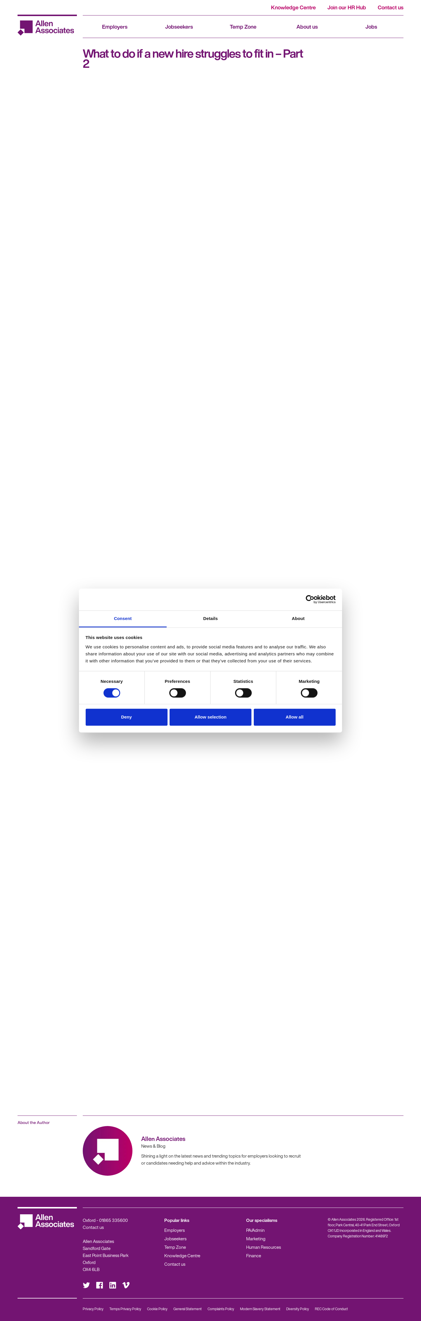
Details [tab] (210, 618)
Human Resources (263, 1247)
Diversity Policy (297, 1308)
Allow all (294, 717)
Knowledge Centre (293, 7)
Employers (114, 26)
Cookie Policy (157, 1308)
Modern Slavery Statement (260, 1308)
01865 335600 (113, 1220)
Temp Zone (243, 26)
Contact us (390, 7)
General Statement (187, 1308)
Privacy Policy (93, 1308)
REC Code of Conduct (331, 1308)
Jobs (371, 26)
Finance (253, 1255)
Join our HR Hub (346, 7)
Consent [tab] (123, 618)
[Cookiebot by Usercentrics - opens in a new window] (310, 599)
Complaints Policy (221, 1308)
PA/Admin (255, 1230)
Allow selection (210, 717)
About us (307, 26)
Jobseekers (179, 26)
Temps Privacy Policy (125, 1308)
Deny (126, 717)
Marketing (255, 1238)
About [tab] (298, 618)
